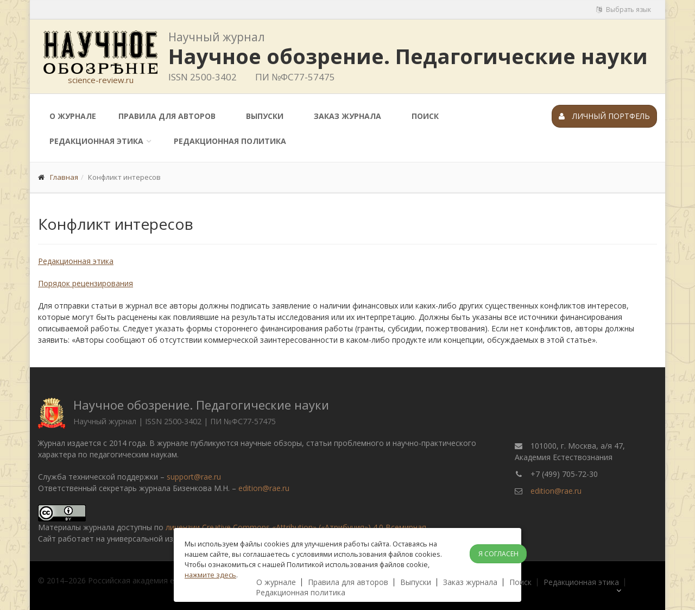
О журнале (72, 116)
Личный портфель (604, 116)
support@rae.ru (194, 476)
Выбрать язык (623, 9)
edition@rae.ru (263, 488)
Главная (64, 177)
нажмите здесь (210, 575)
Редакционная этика (96, 141)
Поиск (425, 116)
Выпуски (264, 116)
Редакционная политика (230, 141)
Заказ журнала (347, 116)
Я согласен (498, 553)
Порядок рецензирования (85, 283)
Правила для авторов (167, 116)
